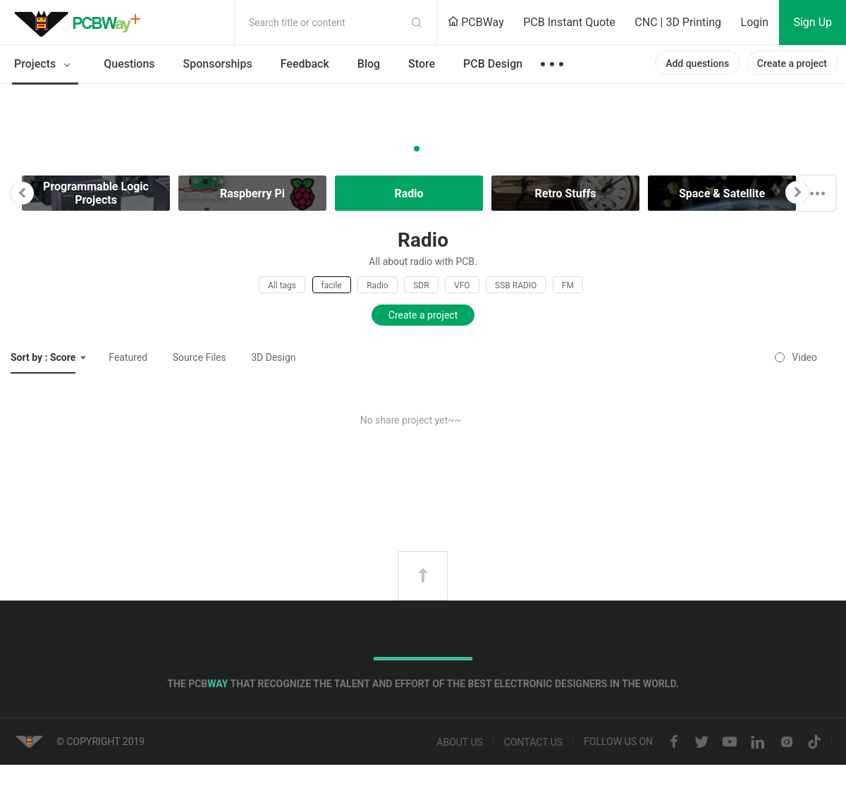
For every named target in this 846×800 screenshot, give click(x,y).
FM (568, 285)
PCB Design (492, 63)
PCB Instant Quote (569, 22)
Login (754, 22)
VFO (462, 285)
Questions (129, 63)
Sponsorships (217, 63)
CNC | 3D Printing (677, 22)
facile (331, 285)
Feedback (305, 63)
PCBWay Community (81, 22)
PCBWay (476, 22)
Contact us (533, 742)
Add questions (697, 63)
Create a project (792, 63)
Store (421, 63)
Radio (377, 285)
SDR (421, 285)
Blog (368, 63)
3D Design (273, 357)
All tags (282, 285)
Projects (44, 64)
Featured (128, 357)
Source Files (199, 357)
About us (459, 742)
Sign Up (812, 22)
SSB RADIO (516, 285)
